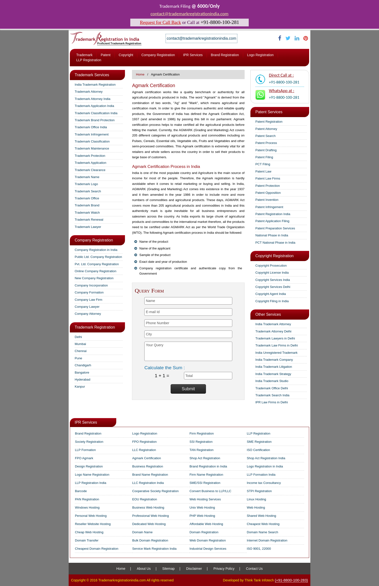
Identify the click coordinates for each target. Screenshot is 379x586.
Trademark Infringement (92, 134)
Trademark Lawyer (88, 227)
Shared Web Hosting (261, 516)
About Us (144, 569)
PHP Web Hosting (202, 516)
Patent (105, 55)
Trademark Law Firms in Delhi (276, 345)
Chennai (81, 351)
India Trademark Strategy (273, 374)
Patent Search (265, 136)
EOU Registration (144, 499)
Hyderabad (82, 379)
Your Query (188, 351)
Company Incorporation (91, 285)
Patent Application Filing (272, 221)
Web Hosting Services (205, 499)
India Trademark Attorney (273, 324)
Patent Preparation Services (275, 228)
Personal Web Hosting (91, 516)
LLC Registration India (148, 483)
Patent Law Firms (267, 178)
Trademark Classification (92, 141)
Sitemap (168, 569)
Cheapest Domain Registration (96, 548)
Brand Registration (225, 55)
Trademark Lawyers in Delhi (275, 338)
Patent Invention (266, 200)
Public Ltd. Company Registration (98, 257)
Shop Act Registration (205, 458)
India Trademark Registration (95, 84)
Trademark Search (88, 191)
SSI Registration (201, 441)
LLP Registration (88, 60)
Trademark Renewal (89, 219)
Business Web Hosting (148, 507)
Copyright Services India (272, 280)
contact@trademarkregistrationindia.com (189, 13)
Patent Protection (267, 186)
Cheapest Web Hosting (263, 524)
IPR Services (193, 55)
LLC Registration (144, 450)
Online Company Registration (95, 271)
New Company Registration (94, 278)
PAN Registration (87, 499)
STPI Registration (259, 491)
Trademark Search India (272, 395)
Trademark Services (92, 75)
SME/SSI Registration (205, 483)
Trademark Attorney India (92, 99)
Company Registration (158, 55)
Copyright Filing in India (272, 301)
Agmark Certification (146, 458)
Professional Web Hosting (150, 516)
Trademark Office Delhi (271, 388)
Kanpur (80, 386)
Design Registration (89, 466)
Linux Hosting (256, 499)
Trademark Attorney (88, 91)
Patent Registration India (272, 214)
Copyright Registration (274, 256)
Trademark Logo (86, 184)
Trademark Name (87, 177)
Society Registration (89, 441)
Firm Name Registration (206, 474)
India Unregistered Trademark (276, 352)
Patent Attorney (266, 129)
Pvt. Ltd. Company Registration (97, 264)
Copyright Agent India (270, 294)
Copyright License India (272, 272)
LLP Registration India (90, 483)
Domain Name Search (262, 532)
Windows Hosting (87, 507)
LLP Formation (85, 450)
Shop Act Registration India (266, 458)
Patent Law (263, 171)
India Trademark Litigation (273, 366)
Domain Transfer (86, 540)
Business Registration (147, 466)
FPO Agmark (84, 458)
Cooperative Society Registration (155, 491)
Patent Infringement (269, 207)
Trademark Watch (87, 212)
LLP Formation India (261, 474)
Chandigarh (83, 365)
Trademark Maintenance (92, 148)
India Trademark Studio (271, 381)
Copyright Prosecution (271, 265)
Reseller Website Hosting (93, 524)
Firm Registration (202, 433)
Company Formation (89, 292)
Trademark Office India (91, 127)
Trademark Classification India (96, 113)
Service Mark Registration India (154, 548)
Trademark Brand (87, 205)
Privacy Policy (223, 569)
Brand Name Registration (150, 474)
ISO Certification (258, 450)
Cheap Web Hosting (89, 532)
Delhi (78, 337)
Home (140, 74)
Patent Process (266, 143)
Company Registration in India (96, 250)
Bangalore (82, 372)
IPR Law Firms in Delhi (271, 402)
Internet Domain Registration (267, 540)
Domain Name (142, 532)
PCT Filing (262, 164)
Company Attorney (88, 314)
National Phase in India (271, 235)
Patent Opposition (268, 193)
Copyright (126, 55)
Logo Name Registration (92, 474)
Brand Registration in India (208, 466)
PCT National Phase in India (275, 242)
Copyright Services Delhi (272, 287)
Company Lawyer (87, 306)
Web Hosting (256, 507)
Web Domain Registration (208, 540)
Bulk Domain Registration (150, 540)
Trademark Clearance (90, 170)
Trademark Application (90, 163)
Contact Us (254, 569)
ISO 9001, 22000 (259, 548)
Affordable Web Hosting (206, 524)
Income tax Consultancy (264, 483)
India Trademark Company (274, 359)
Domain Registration (204, 532)
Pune (78, 358)
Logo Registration (260, 55)
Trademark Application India (94, 106)
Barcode (81, 491)
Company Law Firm (88, 299)
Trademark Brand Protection (95, 120)
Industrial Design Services (208, 548)
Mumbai (80, 344)
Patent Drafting (266, 150)
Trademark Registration (95, 327)
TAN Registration (201, 450)
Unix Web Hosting (202, 507)
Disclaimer (194, 569)
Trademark (84, 55)
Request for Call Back (160, 22)
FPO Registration (144, 441)
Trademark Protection (90, 156)
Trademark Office (87, 198)
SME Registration (259, 441)
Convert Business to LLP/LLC (210, 491)
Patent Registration (268, 121)
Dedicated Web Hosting (149, 524)
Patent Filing (264, 157)
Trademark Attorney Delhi (273, 331)
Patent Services (268, 112)
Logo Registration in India (265, 466)
